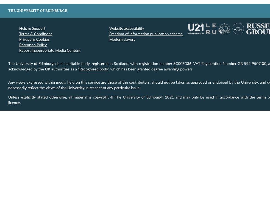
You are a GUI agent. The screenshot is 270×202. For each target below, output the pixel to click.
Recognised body (93, 69)
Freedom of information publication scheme (146, 33)
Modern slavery (122, 39)
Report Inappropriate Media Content (49, 50)
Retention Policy (33, 44)
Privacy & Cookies (34, 39)
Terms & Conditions (35, 33)
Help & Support (32, 28)
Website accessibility (126, 28)
